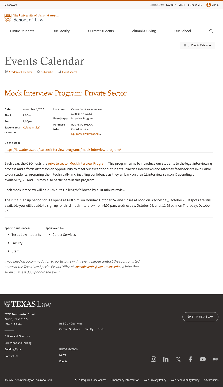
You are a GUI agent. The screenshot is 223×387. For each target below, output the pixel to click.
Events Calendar (201, 45)
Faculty (171, 4)
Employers (195, 4)
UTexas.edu (11, 4)
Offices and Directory (17, 336)
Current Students (103, 31)
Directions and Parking (18, 343)
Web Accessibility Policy (185, 380)
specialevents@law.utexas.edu (97, 266)
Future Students (24, 31)
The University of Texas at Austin (32, 380)
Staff (182, 4)
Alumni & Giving (146, 31)
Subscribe (45, 72)
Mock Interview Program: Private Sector (66, 93)
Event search (68, 72)
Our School (185, 31)
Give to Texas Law (200, 317)
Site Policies (211, 380)
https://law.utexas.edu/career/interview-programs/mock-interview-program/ (63, 149)
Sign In (212, 5)
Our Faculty (63, 31)
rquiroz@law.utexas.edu (85, 134)
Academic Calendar (18, 72)
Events (63, 361)
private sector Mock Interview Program (77, 163)
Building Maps (13, 349)
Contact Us (11, 356)
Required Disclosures (90, 380)
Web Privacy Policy (155, 380)
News (62, 355)
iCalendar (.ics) (31, 128)
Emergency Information (125, 380)
